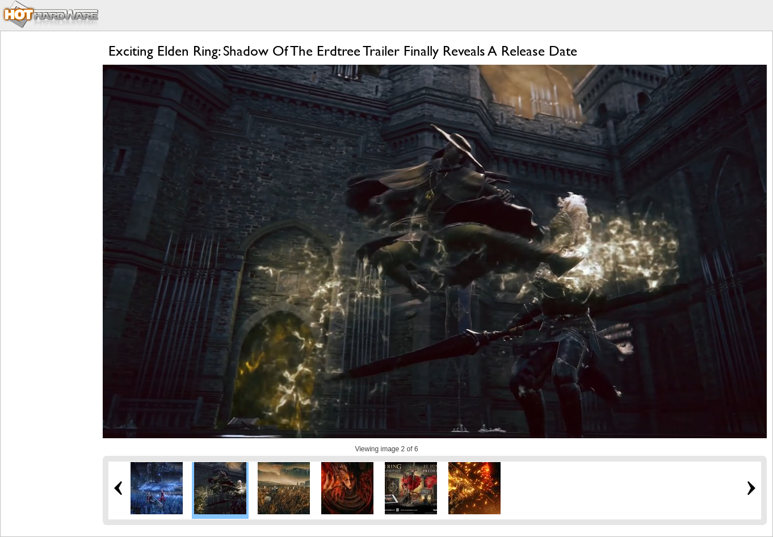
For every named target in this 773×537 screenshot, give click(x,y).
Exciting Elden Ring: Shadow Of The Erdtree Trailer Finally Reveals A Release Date (342, 51)
